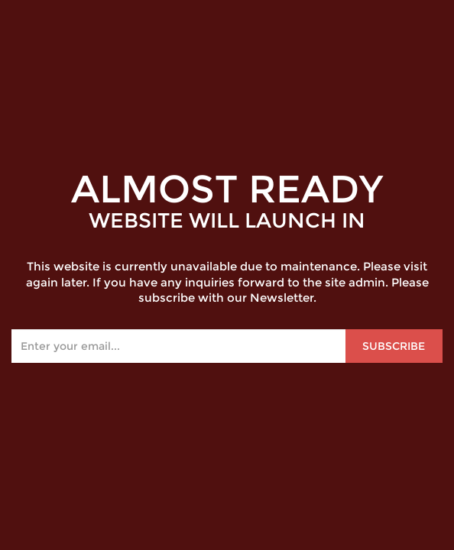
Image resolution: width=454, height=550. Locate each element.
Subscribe (393, 346)
